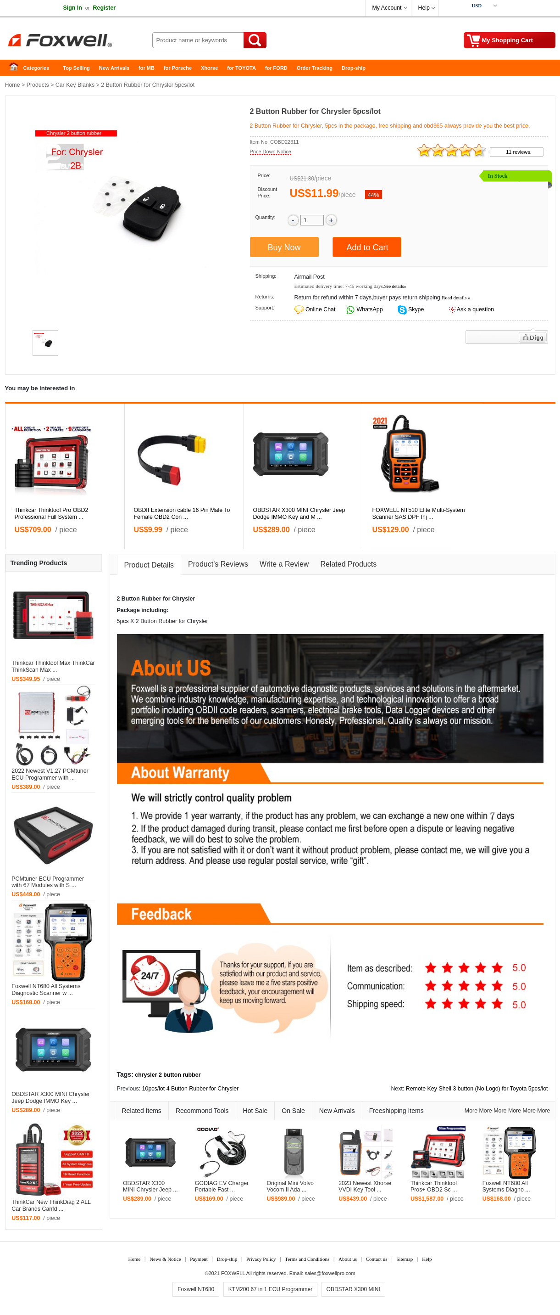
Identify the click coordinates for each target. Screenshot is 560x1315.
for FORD (276, 68)
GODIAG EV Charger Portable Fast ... (222, 1186)
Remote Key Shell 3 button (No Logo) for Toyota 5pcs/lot (477, 1088)
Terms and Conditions (307, 1259)
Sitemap (404, 1259)
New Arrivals (114, 68)
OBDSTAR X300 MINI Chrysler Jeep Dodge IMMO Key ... (50, 1097)
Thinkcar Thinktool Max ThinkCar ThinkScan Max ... (52, 666)
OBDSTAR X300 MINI (353, 1289)
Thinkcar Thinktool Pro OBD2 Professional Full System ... (52, 513)
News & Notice (165, 1259)
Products (38, 85)
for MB (147, 68)
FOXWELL (233, 1273)
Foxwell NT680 (195, 1289)
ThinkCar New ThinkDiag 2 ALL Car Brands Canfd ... (50, 1205)
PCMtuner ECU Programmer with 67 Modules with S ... (47, 882)
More (471, 1110)
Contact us (377, 1259)
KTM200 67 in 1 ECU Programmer (270, 1289)
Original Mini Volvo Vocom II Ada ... (290, 1186)
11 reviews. (519, 152)
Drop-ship (354, 68)
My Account (387, 8)
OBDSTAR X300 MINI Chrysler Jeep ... (150, 1186)
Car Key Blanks (74, 85)
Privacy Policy (261, 1259)
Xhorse (209, 68)
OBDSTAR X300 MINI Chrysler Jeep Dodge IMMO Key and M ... (299, 513)
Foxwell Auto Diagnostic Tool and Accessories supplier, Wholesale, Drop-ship (78, 41)
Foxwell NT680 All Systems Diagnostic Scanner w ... (45, 989)
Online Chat (320, 309)
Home (16, 68)
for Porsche (178, 68)
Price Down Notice (270, 151)
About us (347, 1259)
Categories (36, 68)
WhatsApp (369, 309)
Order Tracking (315, 68)
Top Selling (76, 68)
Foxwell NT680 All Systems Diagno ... (506, 1186)
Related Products (348, 564)
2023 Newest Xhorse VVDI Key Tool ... (364, 1186)
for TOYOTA (241, 68)
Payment (199, 1259)
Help (424, 8)
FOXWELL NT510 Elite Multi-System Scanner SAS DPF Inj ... (418, 513)
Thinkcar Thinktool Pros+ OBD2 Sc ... (433, 1186)
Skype (415, 309)
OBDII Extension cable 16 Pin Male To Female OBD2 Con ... (182, 513)
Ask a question (475, 309)
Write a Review (284, 564)
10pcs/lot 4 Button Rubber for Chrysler (190, 1088)
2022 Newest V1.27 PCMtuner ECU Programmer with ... (49, 774)
